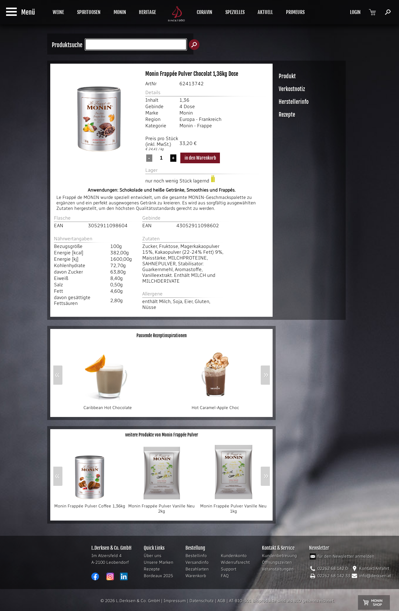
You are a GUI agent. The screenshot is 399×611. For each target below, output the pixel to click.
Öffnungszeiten (277, 562)
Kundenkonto (234, 555)
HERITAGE (147, 12)
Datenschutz (201, 600)
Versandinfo (197, 562)
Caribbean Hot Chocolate (107, 405)
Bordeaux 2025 (158, 575)
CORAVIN (204, 12)
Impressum (175, 600)
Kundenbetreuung (279, 555)
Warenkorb (195, 575)
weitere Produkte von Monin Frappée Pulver (161, 434)
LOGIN (355, 12)
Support (228, 569)
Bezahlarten (197, 569)
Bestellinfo (196, 555)
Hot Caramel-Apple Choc (215, 405)
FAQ (225, 575)
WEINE (58, 12)
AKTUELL (265, 12)
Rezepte (152, 569)
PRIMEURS (295, 12)
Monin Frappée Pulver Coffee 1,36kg (89, 504)
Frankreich (210, 119)
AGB (221, 600)
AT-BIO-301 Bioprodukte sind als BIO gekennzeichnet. (281, 600)
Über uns (152, 555)
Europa (187, 119)
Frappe (204, 126)
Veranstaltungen (278, 569)
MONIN (120, 12)
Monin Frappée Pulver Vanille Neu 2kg (161, 507)
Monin (186, 113)
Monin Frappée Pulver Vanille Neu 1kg (233, 507)
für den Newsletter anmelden (345, 556)
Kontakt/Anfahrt (374, 568)
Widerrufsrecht (235, 562)
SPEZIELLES (235, 12)
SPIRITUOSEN (89, 12)
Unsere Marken (158, 562)
